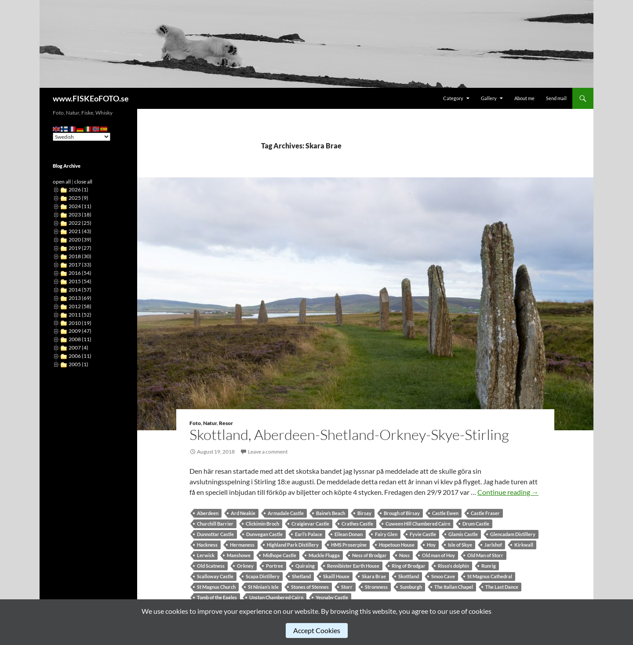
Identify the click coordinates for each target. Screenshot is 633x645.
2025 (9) (78, 198)
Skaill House (336, 576)
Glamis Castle (463, 534)
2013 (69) (80, 298)
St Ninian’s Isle (263, 587)
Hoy (431, 545)
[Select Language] (81, 137)
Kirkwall (523, 545)
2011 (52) (80, 314)
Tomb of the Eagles (217, 597)
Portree (274, 566)
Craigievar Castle (310, 523)
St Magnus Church (216, 587)
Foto (195, 423)
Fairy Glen (386, 534)
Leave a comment (267, 451)
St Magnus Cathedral (489, 576)
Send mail (556, 98)
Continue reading (507, 492)
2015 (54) (80, 281)
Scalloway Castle (215, 576)
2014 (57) (80, 289)
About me (524, 98)
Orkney (245, 566)
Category (453, 98)
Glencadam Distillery (512, 534)
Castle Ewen (445, 513)
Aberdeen (207, 513)
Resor (226, 423)
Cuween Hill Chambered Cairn (418, 523)
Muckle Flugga (324, 555)
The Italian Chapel (453, 587)
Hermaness (242, 545)
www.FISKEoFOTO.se (91, 98)
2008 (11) (80, 339)
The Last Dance (501, 587)
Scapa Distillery (263, 576)
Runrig (488, 566)
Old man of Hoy (438, 555)
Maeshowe (239, 555)
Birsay (364, 513)
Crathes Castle (357, 523)
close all (83, 181)
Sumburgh (411, 587)
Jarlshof (493, 545)
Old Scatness (211, 566)
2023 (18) (80, 214)
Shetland (301, 576)
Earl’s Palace (308, 534)
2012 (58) (80, 306)
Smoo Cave (443, 576)
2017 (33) (80, 264)
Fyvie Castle (423, 534)
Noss (404, 555)
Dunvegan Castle (264, 534)
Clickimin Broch (262, 523)
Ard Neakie (243, 513)
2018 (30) (80, 256)
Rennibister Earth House (353, 566)
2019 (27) (80, 248)
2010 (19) (80, 323)
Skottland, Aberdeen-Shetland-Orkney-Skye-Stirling (349, 434)
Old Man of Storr (485, 555)
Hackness (207, 545)
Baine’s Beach (330, 513)
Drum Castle (475, 523)
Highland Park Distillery (293, 545)
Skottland (408, 576)
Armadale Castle (286, 513)
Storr (347, 587)
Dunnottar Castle (215, 534)
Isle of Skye (460, 545)
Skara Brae (374, 576)
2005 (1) (78, 364)
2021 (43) (80, 231)
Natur (210, 423)
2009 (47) (80, 331)
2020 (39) (80, 239)
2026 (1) (78, 189)
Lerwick (206, 555)
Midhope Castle (279, 555)
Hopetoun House (397, 545)
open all (62, 181)
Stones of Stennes (310, 587)
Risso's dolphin (453, 566)
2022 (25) (80, 223)
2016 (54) (80, 273)
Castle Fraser (485, 513)
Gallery (489, 98)
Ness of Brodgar (369, 555)
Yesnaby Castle (332, 597)
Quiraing (305, 566)
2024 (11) (80, 206)
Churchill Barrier (215, 523)
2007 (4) (78, 347)
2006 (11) (80, 356)
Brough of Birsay (402, 513)
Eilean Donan (349, 534)
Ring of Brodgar (409, 566)
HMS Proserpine (349, 545)
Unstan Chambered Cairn (276, 597)
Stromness (376, 587)
